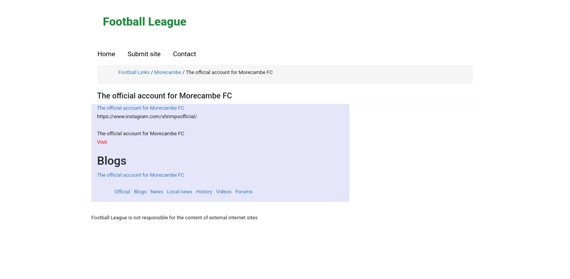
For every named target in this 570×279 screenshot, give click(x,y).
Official (122, 192)
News (156, 192)
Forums (243, 192)
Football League (145, 21)
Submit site (143, 54)
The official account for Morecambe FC (140, 108)
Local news (179, 192)
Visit (102, 142)
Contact (184, 54)
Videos (224, 192)
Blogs (140, 192)
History (204, 192)
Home (106, 54)
